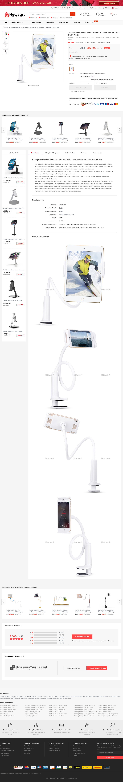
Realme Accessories (76, 696)
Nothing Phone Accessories (112, 696)
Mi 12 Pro (62, 17)
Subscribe (110, 757)
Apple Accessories (15, 27)
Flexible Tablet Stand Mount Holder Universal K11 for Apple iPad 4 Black (23, 178)
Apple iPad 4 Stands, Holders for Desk (49, 27)
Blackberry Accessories (27, 698)
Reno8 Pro (69, 17)
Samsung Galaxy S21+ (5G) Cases (108, 714)
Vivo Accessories (87, 696)
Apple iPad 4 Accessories (29, 27)
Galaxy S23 (54, 17)
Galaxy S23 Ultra (44, 17)
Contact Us (27, 753)
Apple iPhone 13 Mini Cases (106, 709)
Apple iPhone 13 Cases (104, 711)
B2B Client (72, 8)
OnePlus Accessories (65, 698)
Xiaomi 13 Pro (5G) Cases (7, 716)
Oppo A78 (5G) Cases (31, 716)
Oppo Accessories (64, 696)
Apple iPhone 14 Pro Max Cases (58, 705)
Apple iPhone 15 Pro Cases (7, 707)
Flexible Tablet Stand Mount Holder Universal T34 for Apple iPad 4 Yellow (37, 612)
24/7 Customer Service (60, 8)
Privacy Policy (77, 750)
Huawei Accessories (29, 696)
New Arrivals (36, 22)
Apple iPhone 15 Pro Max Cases (9, 705)
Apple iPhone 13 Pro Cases (105, 707)
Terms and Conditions (79, 753)
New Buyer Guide (5, 748)
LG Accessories (15, 698)
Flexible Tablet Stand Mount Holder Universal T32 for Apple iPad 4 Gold (83, 612)
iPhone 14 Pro (33, 17)
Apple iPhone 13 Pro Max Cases (107, 705)
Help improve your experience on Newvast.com (28, 773)
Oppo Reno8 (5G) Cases (31, 714)
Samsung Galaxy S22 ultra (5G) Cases (84, 705)
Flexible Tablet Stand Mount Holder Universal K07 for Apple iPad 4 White (106, 140)
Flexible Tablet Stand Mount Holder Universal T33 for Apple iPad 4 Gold (60, 612)
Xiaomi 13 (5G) (4, 714)
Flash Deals (50, 22)
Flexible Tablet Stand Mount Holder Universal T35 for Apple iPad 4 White (14, 612)
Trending (77, 22)
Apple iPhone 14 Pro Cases (56, 707)
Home (6, 27)
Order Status (27, 746)
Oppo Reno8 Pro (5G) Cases (32, 711)
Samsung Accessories (17, 696)
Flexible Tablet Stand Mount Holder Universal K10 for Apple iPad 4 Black (37, 140)
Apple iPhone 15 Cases (6, 711)
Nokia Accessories (98, 696)
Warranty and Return (54, 750)
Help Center (27, 750)
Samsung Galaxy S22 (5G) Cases (83, 709)
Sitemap (75, 755)
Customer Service (73, 668)
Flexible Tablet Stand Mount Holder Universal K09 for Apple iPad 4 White (60, 140)
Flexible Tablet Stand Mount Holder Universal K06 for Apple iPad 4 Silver (23, 331)
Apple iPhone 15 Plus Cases (8, 709)
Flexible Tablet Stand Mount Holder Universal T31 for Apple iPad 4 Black (106, 612)
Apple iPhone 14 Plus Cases (57, 709)
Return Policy (76, 748)
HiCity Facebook (4, 753)
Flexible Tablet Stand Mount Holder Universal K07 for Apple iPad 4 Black (23, 300)
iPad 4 (61, 211)
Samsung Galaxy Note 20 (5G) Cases (84, 714)
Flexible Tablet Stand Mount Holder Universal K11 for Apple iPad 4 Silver (14, 140)
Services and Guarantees (7, 750)
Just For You (89, 22)
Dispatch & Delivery (54, 748)
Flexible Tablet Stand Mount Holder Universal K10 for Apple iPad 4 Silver (23, 208)
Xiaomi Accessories (42, 696)
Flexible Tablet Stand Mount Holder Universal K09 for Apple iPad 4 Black (23, 239)
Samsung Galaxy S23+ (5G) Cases (34, 707)
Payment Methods (54, 746)
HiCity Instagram (4, 755)
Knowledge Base (29, 748)
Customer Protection (78, 746)
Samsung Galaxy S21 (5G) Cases (107, 716)
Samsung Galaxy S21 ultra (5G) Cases (84, 716)
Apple (60, 208)
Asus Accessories (5, 698)
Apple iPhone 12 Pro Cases (56, 716)
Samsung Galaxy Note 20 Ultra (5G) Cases (85, 711)
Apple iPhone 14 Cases (55, 711)
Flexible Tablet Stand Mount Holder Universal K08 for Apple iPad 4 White (23, 270)
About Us (2, 746)
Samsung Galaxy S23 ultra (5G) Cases (35, 705)
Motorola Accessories (53, 698)
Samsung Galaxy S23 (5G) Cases (34, 709)
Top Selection (63, 22)
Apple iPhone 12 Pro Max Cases (58, 714)
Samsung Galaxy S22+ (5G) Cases (83, 707)
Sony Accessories (53, 696)
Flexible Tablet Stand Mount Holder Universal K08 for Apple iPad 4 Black (83, 140)
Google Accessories (40, 698)
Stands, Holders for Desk (66, 214)
